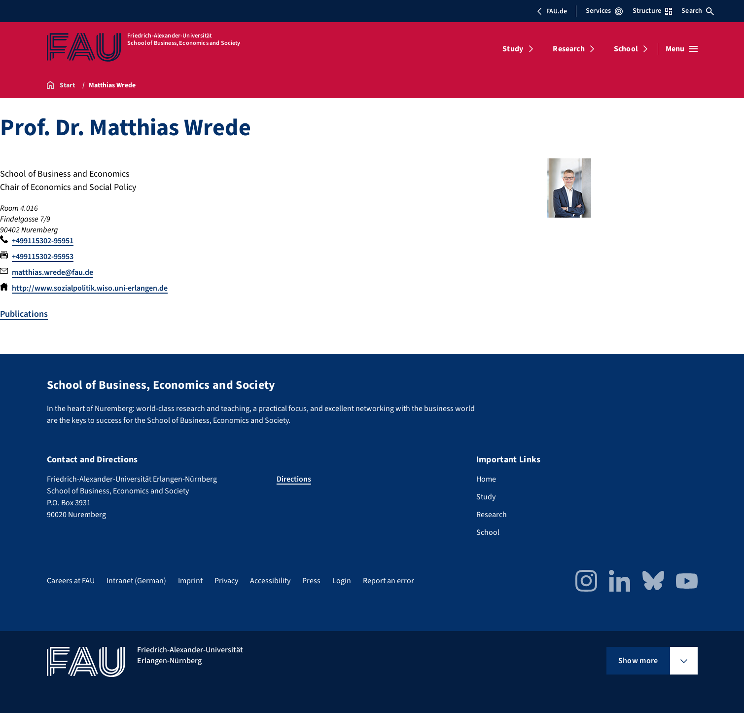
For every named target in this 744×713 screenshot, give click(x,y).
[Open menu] (682, 49)
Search (697, 11)
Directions (294, 479)
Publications (24, 314)
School (626, 48)
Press (311, 580)
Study (512, 48)
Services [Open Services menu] (604, 11)
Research (568, 48)
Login (341, 580)
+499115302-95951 (42, 240)
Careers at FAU (71, 580)
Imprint (190, 580)
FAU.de (551, 11)
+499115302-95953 (42, 256)
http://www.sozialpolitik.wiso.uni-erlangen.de (90, 288)
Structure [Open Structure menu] (652, 11)
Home (486, 479)
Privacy (226, 580)
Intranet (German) (136, 580)
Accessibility (270, 580)
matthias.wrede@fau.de (52, 272)
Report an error (388, 580)
